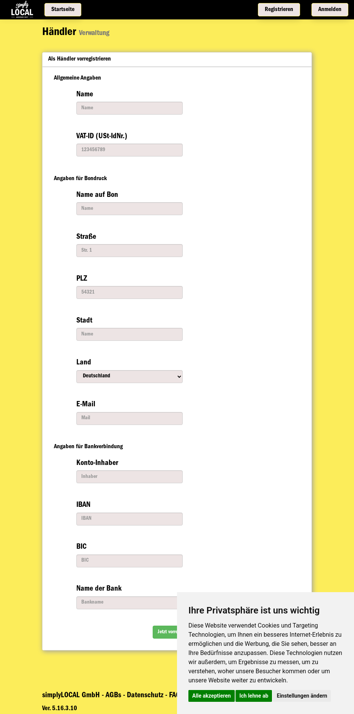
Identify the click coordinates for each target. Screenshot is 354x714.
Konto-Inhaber (97, 463)
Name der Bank (99, 589)
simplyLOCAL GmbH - (73, 696)
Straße (86, 237)
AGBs (114, 696)
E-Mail (85, 405)
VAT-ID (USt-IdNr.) (101, 137)
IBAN (83, 505)
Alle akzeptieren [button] (211, 696)
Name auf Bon (97, 195)
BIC (81, 547)
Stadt (84, 321)
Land (83, 363)
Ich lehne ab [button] (253, 696)
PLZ (81, 279)
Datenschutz (146, 696)
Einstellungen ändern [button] (302, 696)
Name (84, 95)
